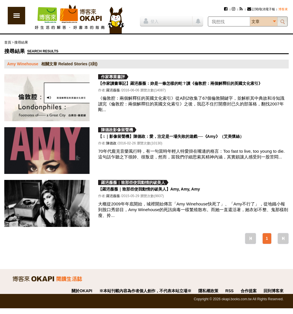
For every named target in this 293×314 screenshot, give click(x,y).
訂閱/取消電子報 (261, 9)
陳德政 (111, 143)
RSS (229, 291)
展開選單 (16, 15)
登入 (151, 21)
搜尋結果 (21, 42)
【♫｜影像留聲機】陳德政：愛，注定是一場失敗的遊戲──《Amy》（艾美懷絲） (171, 136)
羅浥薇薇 (113, 90)
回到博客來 (274, 291)
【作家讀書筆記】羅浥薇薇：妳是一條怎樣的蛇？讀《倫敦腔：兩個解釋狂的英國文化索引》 (180, 83)
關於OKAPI (82, 291)
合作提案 (249, 291)
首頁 (7, 42)
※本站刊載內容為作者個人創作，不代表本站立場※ (145, 291)
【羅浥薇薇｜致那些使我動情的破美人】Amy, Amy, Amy (149, 189)
